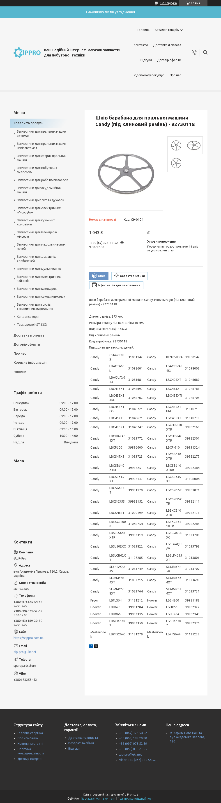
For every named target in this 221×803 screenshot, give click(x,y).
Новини (20, 372)
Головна (144, 30)
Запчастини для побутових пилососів (37, 170)
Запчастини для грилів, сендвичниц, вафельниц (35, 307)
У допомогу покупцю (149, 75)
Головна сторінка (30, 733)
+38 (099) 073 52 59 (133, 743)
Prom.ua (132, 794)
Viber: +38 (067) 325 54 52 (137, 760)
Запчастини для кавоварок (37, 288)
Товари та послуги (28, 123)
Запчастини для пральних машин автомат (41, 134)
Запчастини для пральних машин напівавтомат (41, 146)
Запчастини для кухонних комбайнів (36, 222)
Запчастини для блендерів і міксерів (37, 234)
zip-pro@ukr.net (25, 652)
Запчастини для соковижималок (41, 296)
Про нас (175, 75)
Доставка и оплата (167, 45)
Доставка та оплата (83, 738)
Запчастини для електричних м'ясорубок (39, 210)
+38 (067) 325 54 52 (133, 733)
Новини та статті (30, 743)
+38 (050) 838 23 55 (133, 749)
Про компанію (28, 738)
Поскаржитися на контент (98, 798)
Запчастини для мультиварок (39, 269)
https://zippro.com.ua (29, 638)
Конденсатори (28, 316)
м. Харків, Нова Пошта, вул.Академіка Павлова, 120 (187, 737)
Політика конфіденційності (136, 798)
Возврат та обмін (81, 743)
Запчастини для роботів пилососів (42, 180)
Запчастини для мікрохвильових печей (41, 246)
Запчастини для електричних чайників (39, 279)
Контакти (141, 45)
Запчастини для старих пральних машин (41, 158)
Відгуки (146, 60)
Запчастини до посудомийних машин (39, 190)
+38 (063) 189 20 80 (133, 738)
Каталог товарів (167, 30)
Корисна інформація (30, 362)
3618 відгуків (168, 3)
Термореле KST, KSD (32, 324)
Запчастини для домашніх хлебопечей (36, 259)
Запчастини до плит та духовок (40, 200)
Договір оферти (169, 60)
